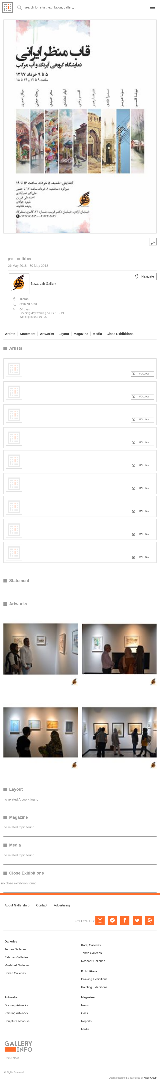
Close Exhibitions (119, 334)
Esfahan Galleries (16, 957)
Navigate (144, 276)
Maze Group (150, 1078)
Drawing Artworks (16, 1005)
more (16, 1058)
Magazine (81, 334)
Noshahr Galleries (93, 961)
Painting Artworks (16, 1013)
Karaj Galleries (91, 945)
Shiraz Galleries (15, 973)
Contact (41, 905)
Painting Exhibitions (94, 987)
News (85, 1005)
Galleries (11, 941)
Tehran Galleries (15, 949)
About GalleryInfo (17, 905)
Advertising (62, 905)
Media (97, 334)
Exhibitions (89, 971)
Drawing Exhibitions (94, 979)
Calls (84, 1013)
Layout (64, 334)
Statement (27, 334)
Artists (10, 334)
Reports (86, 1021)
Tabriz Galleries (91, 953)
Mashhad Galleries (17, 965)
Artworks (47, 334)
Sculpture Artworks (17, 1021)
